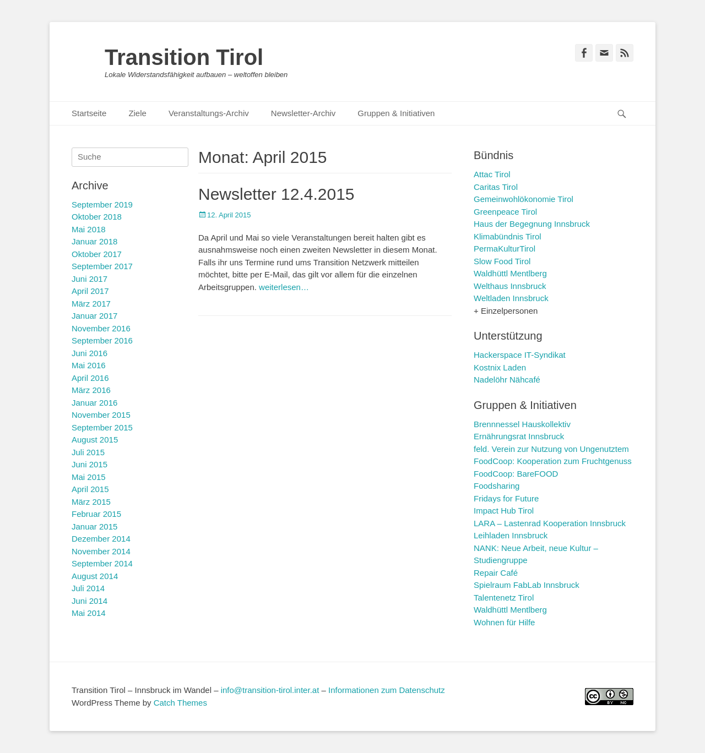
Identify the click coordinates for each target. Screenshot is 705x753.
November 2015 (101, 414)
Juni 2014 (89, 600)
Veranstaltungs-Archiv (209, 113)
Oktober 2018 (97, 216)
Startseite (89, 113)
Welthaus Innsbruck (510, 286)
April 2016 (90, 378)
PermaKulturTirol (504, 248)
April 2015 (90, 489)
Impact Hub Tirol (504, 510)
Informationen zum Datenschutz (386, 690)
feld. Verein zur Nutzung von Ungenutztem (551, 449)
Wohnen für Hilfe (504, 622)
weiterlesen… (284, 287)
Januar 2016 (94, 402)
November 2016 (101, 328)
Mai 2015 (89, 477)
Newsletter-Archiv (303, 113)
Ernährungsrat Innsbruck (519, 436)
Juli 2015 (88, 452)
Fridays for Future (506, 498)
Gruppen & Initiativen (396, 113)
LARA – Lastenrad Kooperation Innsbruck (550, 523)
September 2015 (102, 427)
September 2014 (102, 563)
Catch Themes (180, 702)
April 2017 (90, 291)
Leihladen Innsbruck (510, 535)
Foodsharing (496, 485)
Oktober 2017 (97, 254)
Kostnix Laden (500, 367)
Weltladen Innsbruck (511, 298)
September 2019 (102, 204)
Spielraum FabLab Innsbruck (526, 585)
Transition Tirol (184, 57)
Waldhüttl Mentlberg (510, 273)
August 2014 (95, 576)
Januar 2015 (94, 526)
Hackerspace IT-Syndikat (520, 354)
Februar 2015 (96, 514)
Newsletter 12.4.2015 (276, 194)
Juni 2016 (89, 353)
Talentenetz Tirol (504, 597)
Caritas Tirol (496, 187)
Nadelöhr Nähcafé (507, 379)
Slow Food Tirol (502, 261)
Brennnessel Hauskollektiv (522, 424)
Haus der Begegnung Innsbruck (532, 223)
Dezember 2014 (101, 538)
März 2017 (91, 303)
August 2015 (95, 439)
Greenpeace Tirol (505, 211)
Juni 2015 (89, 464)
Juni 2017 (89, 278)
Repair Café (496, 572)
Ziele (137, 113)
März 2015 (91, 501)
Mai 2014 (89, 613)
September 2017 (102, 266)
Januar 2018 (94, 241)
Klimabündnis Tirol (507, 236)
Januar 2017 (94, 315)
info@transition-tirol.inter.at (270, 690)
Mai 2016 (89, 365)
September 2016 (102, 340)
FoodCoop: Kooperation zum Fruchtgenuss (553, 461)
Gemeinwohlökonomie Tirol (523, 199)
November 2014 (101, 551)
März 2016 (91, 390)
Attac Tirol (492, 174)
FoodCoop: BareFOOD (516, 473)
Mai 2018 (89, 229)
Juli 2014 (88, 588)
